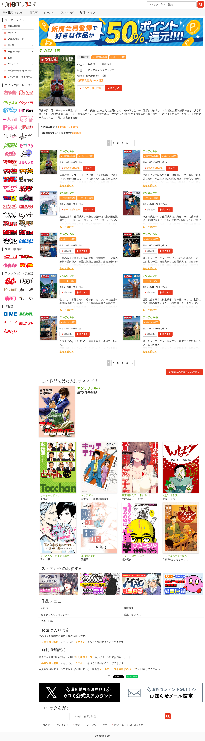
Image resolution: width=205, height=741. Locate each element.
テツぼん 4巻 (150, 193)
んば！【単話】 (171, 495)
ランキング (67, 12)
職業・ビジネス (132, 614)
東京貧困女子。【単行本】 (136, 495)
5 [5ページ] (127, 143)
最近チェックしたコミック (128, 724)
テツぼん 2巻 (150, 151)
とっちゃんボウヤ (50, 495)
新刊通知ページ (83, 657)
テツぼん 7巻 (67, 275)
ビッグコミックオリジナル (102, 69)
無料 (105, 724)
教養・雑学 (47, 621)
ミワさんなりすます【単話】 (56, 555)
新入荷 (34, 12)
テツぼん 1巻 (67, 151)
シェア (106, 676)
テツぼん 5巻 (67, 234)
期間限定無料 (101, 57)
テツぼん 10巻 (150, 317)
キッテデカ (87, 495)
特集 (77, 724)
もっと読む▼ (67, 185)
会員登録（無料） (51, 642)
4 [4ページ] (122, 143)
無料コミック (87, 12)
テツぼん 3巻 (67, 193)
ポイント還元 (119, 57)
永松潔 (91, 64)
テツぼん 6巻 (150, 234)
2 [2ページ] (113, 143)
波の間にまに (88, 555)
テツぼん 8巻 (150, 275)
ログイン (80, 642)
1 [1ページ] (108, 143)
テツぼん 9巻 (67, 317)
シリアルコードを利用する (20, 77)
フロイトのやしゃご (133, 555)
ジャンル (49, 12)
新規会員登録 (14, 26)
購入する (89, 168)
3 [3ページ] (118, 143)
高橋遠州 (106, 64)
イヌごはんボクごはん (175, 555)
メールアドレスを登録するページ (117, 669)
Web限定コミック (13, 12)
